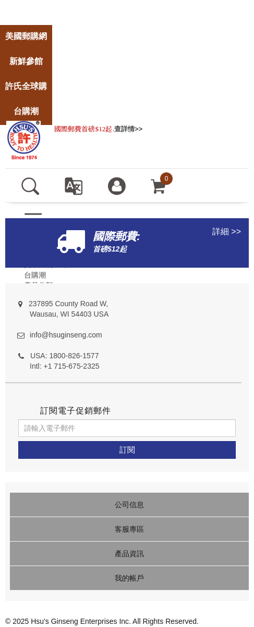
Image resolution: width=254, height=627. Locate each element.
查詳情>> (128, 129)
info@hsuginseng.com (66, 335)
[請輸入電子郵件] (127, 428)
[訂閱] (127, 450)
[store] (26, 5)
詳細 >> (226, 231)
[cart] (158, 185)
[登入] (116, 185)
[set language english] (73, 185)
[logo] (23, 138)
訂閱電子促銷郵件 (75, 410)
